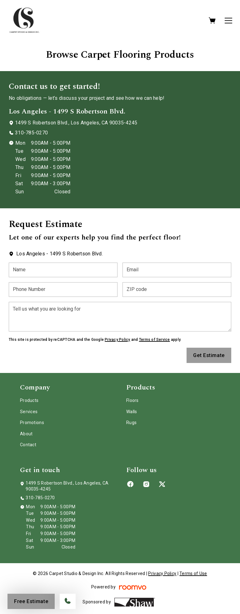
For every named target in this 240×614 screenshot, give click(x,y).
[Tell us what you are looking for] (120, 316)
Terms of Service (154, 339)
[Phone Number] (63, 289)
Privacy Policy (117, 339)
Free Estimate (31, 601)
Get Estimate (209, 355)
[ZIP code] (176, 289)
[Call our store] (68, 601)
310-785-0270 (31, 133)
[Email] (176, 270)
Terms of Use (193, 573)
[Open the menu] (228, 20)
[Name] (63, 270)
